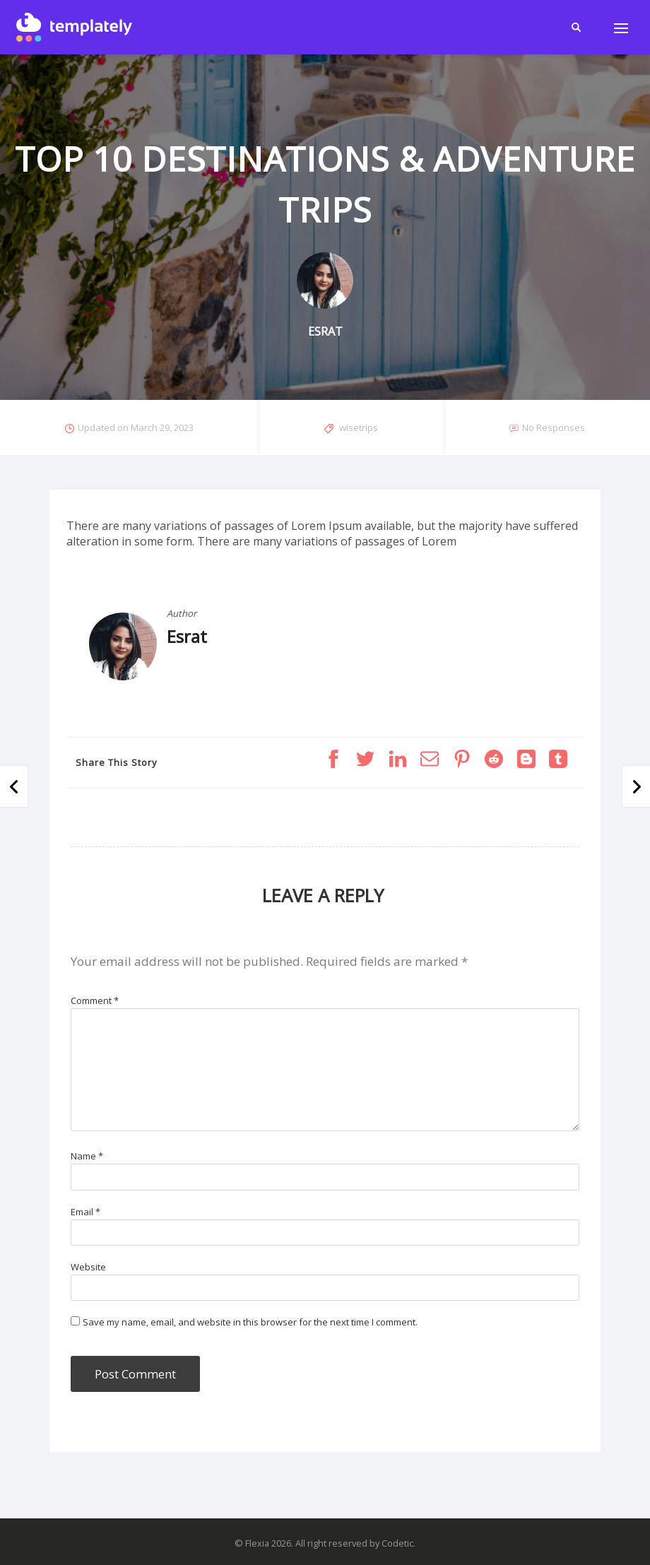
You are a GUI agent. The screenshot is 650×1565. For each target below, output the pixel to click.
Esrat (187, 636)
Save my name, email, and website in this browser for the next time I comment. (250, 1322)
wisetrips (358, 427)
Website (88, 1266)
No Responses (553, 427)
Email (85, 1211)
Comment (95, 1000)
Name (87, 1156)
